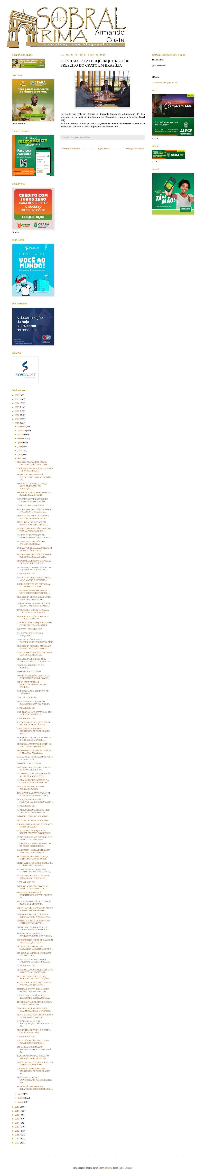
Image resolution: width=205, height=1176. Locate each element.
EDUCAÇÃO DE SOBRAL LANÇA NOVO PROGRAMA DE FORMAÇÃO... (32, 486)
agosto (20, 442)
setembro (21, 438)
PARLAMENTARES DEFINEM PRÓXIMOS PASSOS (30, 787)
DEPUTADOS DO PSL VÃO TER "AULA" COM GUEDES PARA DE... (35, 653)
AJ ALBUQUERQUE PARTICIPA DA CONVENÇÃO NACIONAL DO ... (33, 781)
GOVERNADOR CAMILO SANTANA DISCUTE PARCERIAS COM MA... (33, 604)
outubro (20, 434)
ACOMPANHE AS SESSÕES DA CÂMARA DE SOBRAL (31, 542)
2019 (17, 423)
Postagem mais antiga (135, 148)
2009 (17, 1143)
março (20, 1094)
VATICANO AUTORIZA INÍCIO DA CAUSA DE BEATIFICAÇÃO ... (32, 500)
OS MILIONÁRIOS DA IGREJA (30, 505)
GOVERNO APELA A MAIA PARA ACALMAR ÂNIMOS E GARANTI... (34, 1009)
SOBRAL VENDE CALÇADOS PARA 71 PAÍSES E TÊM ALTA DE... (34, 549)
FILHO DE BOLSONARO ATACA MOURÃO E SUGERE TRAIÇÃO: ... (34, 960)
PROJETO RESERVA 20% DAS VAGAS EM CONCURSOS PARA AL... (34, 562)
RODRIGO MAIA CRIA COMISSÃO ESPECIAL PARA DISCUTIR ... (32, 887)
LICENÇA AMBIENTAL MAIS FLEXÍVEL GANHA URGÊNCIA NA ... (35, 800)
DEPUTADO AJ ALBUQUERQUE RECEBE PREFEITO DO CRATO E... (34, 832)
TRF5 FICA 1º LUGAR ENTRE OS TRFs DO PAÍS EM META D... (34, 1003)
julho (19, 446)
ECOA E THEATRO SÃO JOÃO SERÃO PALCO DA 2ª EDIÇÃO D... (34, 902)
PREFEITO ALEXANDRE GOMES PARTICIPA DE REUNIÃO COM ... (33, 463)
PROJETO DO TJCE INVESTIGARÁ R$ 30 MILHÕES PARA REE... (34, 751)
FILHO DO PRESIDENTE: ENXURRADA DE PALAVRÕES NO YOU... (35, 1016)
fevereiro (21, 1098)
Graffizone (107, 1168)
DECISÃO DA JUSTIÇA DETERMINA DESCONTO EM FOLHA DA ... (33, 851)
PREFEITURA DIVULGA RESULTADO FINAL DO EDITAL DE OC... (34, 598)
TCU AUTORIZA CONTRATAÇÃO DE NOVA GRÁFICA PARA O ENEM (33, 794)
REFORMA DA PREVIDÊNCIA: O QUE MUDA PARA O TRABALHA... (34, 510)
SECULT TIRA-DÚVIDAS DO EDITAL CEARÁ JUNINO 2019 (34, 1031)
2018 (17, 1107)
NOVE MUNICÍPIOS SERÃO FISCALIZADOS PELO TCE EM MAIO (35, 640)
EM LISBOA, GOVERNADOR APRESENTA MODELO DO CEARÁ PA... (34, 1049)
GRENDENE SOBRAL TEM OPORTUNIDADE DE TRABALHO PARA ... (33, 731)
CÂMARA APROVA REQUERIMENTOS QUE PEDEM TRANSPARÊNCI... (34, 623)
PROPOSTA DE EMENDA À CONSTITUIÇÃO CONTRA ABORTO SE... (34, 895)
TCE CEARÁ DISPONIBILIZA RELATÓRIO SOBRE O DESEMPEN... (35, 1087)
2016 (17, 1115)
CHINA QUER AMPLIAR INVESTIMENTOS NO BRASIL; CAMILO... (32, 684)
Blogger (128, 1168)
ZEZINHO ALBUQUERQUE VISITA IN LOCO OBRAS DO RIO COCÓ (34, 745)
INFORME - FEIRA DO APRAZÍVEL (33, 816)
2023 (17, 407)
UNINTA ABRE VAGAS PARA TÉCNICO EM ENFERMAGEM (34, 825)
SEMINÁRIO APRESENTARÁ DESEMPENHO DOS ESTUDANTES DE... (34, 477)
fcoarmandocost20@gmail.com (165, 82)
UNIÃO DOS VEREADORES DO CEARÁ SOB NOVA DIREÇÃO (35, 469)
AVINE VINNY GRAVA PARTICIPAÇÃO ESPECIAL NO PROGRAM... (34, 838)
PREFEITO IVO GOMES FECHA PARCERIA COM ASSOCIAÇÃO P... (34, 977)
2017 (17, 1111)
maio (19, 454)
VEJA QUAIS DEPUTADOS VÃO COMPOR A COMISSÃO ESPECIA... (34, 870)
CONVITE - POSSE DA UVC (29, 629)
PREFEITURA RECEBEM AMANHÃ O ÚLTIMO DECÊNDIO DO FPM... (34, 647)
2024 (17, 403)
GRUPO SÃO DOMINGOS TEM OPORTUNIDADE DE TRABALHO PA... (33, 1071)
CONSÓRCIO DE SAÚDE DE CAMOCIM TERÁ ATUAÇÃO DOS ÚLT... (35, 941)
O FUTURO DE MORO (27, 697)
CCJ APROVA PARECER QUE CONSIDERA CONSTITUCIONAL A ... (35, 947)
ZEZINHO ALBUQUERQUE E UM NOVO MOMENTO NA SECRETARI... (35, 971)
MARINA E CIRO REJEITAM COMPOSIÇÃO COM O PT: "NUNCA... (35, 934)
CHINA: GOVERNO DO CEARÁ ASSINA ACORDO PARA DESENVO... (35, 909)
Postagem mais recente (70, 148)
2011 (17, 1135)
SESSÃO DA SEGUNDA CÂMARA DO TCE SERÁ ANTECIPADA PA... (34, 568)
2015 (17, 1119)
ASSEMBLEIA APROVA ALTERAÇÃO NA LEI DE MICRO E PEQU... (34, 774)
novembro (21, 430)
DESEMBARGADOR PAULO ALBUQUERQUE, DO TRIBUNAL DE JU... (35, 1023)
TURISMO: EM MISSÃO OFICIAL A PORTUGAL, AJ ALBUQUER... (33, 611)
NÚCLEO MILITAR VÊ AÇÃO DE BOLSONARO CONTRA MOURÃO (33, 996)
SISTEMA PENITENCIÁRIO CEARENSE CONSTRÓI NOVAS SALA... (35, 864)
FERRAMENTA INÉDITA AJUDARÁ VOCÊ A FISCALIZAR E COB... (33, 517)
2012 (17, 1131)
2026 (17, 395)
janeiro (20, 1102)
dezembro (21, 426)
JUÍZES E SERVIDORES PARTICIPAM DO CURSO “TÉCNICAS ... (34, 585)
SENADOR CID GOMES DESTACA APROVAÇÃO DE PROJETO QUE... (34, 915)
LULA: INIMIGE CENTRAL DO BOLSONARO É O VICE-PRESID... (33, 702)
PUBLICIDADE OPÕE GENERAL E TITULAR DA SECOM (32, 617)
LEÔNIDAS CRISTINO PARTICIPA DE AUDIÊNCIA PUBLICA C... (34, 768)
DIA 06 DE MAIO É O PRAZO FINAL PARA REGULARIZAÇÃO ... (33, 1041)
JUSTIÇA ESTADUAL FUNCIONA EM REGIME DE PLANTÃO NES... (34, 723)
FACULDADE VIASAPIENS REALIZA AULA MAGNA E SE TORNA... (34, 579)
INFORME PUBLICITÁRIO (29, 671)
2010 (17, 1139)
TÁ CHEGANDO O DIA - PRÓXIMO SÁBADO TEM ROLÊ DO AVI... (33, 1057)
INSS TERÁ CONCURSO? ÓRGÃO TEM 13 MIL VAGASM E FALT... (34, 713)
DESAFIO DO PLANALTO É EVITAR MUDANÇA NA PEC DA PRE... (33, 876)
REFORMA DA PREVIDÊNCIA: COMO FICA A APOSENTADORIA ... (34, 529)
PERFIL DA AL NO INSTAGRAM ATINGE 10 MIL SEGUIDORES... (32, 523)
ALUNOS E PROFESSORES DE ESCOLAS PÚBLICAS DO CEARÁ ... (34, 536)
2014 (17, 1123)
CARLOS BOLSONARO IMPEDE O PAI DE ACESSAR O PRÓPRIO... (34, 844)
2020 (17, 419)
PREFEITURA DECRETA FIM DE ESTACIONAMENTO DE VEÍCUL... (34, 660)
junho (20, 450)
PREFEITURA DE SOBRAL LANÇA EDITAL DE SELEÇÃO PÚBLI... (32, 857)
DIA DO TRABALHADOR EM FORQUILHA (30, 634)
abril (19, 458)
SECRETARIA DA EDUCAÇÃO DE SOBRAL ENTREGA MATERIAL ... (33, 928)
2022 (17, 411)
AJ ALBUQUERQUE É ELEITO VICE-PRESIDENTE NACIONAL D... (33, 811)
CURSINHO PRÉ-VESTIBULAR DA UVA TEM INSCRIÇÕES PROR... (35, 1063)
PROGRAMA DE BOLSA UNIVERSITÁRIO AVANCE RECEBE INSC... (34, 1080)
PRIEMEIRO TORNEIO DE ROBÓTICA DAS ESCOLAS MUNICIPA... (34, 738)
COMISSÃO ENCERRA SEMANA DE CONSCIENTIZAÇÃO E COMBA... (33, 677)
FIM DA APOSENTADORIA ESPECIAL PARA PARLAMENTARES (34, 493)
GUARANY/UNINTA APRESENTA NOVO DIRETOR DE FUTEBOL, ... (33, 591)
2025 (17, 399)
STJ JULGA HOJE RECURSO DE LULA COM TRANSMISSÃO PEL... (34, 983)
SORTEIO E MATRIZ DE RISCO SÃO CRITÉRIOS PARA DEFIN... (33, 922)
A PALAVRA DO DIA (26, 573)
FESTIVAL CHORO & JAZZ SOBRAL (33, 820)
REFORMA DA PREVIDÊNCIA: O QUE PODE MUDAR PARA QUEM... (34, 555)
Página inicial (103, 148)
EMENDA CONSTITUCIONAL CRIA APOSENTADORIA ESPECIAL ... (33, 990)
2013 (17, 1127)
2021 (17, 415)
